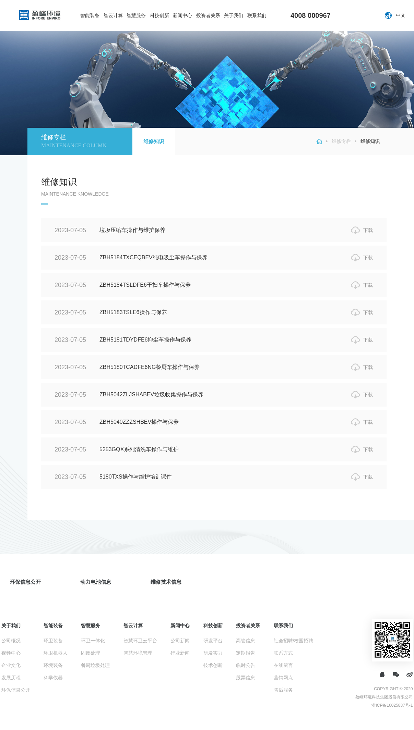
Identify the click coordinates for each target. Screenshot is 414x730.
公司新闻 (180, 640)
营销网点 (283, 677)
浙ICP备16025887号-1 (392, 705)
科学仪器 (53, 677)
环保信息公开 (25, 582)
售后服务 (283, 690)
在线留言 (283, 665)
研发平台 (213, 640)
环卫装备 (53, 640)
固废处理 (90, 653)
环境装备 (53, 665)
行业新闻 (180, 653)
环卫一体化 (93, 640)
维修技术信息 (166, 582)
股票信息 (245, 677)
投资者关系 (208, 15)
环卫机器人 (56, 653)
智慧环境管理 (137, 653)
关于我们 (233, 15)
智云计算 (113, 15)
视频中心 (11, 653)
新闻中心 (182, 15)
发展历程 (11, 677)
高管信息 (245, 640)
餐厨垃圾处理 (95, 665)
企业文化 (11, 665)
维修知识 (153, 141)
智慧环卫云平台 (140, 640)
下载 (368, 230)
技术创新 (213, 665)
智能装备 (89, 15)
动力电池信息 (95, 582)
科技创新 (159, 15)
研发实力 (213, 653)
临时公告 (245, 665)
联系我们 (257, 15)
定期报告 (245, 653)
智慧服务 (136, 15)
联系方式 (283, 653)
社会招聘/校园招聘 (294, 640)
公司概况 (11, 640)
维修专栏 (341, 141)
